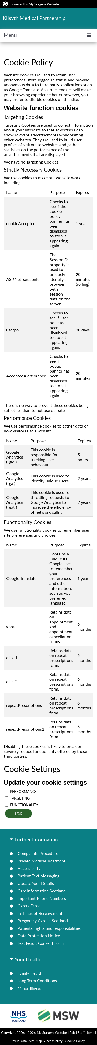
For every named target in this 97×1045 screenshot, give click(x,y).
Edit (72, 1033)
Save (18, 813)
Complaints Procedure (38, 853)
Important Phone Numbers (42, 898)
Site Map (35, 1041)
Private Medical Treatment (41, 860)
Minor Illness (29, 988)
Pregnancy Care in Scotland (43, 920)
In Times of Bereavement (40, 913)
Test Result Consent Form (41, 943)
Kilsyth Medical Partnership (34, 18)
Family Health (30, 973)
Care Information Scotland (42, 890)
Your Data (19, 1041)
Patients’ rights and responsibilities (49, 928)
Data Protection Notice (39, 935)
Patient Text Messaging (38, 875)
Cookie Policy (75, 1041)
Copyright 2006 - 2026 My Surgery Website (34, 1033)
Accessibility (29, 868)
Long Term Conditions (37, 980)
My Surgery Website (44, 4)
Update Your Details (36, 883)
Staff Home (86, 1033)
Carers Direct (30, 905)
